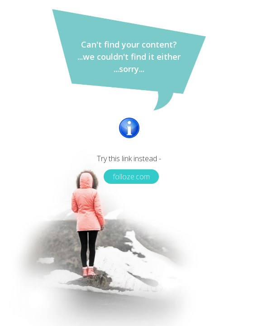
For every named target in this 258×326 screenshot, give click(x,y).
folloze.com (131, 177)
